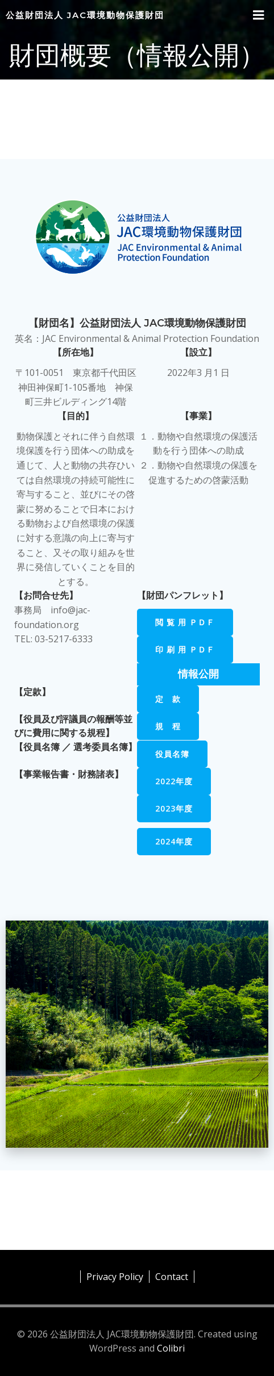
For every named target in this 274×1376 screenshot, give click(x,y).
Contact (171, 1276)
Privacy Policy (114, 1276)
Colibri (171, 1348)
